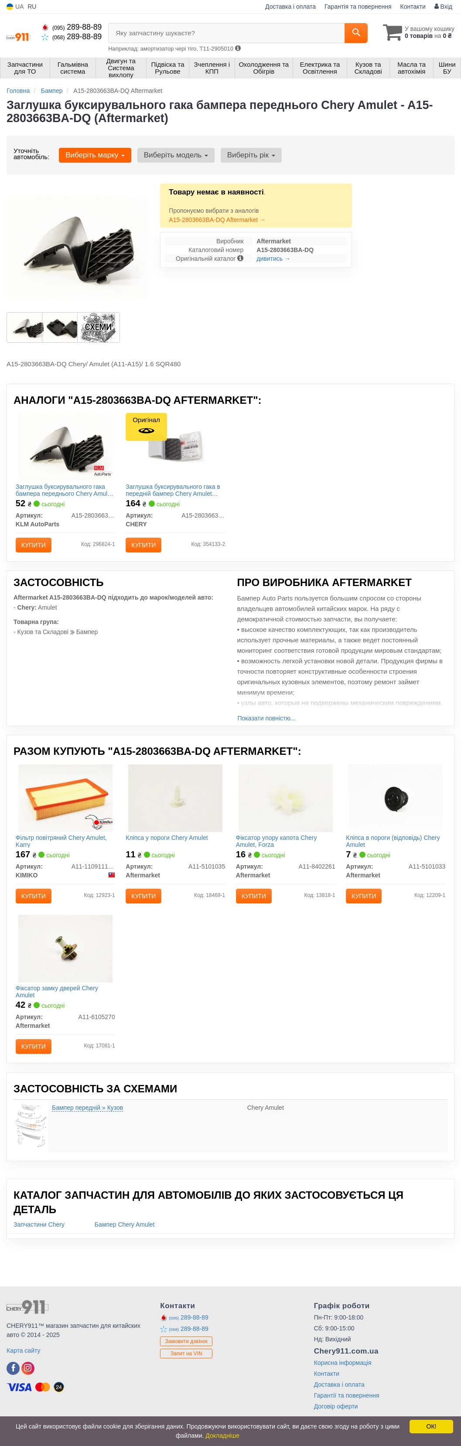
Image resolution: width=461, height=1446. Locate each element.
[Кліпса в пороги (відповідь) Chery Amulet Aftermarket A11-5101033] (395, 807)
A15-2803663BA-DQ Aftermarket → (217, 219)
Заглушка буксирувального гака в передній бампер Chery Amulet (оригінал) (173, 492)
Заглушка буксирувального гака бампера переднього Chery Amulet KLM (63, 492)
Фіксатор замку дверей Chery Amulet (59, 1007)
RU (31, 6)
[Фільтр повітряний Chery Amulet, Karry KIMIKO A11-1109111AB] (65, 807)
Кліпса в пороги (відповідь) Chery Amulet (395, 850)
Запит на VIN (186, 1375)
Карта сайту (24, 1371)
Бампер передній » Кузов (87, 1128)
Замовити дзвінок (186, 1363)
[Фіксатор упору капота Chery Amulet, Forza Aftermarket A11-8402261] (286, 807)
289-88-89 (71, 27)
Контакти (413, 6)
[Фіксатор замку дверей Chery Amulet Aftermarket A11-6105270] (65, 964)
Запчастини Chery (39, 1245)
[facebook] (13, 1389)
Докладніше (222, 1435)
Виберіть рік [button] (245, 155)
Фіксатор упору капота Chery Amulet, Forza (279, 850)
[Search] (351, 33)
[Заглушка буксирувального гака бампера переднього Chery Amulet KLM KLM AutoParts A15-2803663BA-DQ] (65, 449)
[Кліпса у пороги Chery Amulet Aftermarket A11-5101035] (175, 807)
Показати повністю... (267, 725)
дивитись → (273, 258)
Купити (36, 547)
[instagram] (27, 1389)
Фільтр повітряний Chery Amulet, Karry (63, 850)
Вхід (443, 6)
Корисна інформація (343, 1383)
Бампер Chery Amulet (125, 1245)
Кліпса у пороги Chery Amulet (169, 846)
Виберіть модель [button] (172, 155)
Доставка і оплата (290, 6)
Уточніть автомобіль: (31, 153)
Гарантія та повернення (358, 6)
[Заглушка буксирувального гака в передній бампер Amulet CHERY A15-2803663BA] (175, 447)
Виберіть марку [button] (93, 155)
